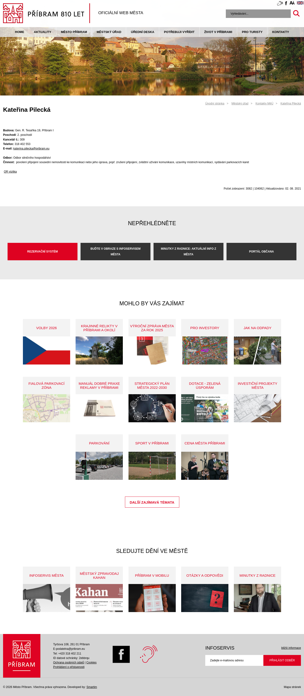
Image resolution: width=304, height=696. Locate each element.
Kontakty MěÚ (264, 103)
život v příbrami (218, 32)
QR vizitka (10, 171)
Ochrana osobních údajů (68, 662)
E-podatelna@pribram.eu (69, 648)
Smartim (91, 687)
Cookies (91, 662)
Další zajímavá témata (152, 502)
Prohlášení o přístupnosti (69, 667)
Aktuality (42, 32)
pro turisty (252, 32)
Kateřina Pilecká (290, 103)
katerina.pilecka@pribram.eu (31, 148)
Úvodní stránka (214, 103)
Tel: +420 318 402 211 (67, 653)
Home (19, 32)
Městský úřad (109, 32)
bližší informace (291, 648)
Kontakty (280, 32)
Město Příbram (74, 32)
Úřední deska (142, 32)
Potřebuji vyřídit (179, 32)
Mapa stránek (292, 687)
